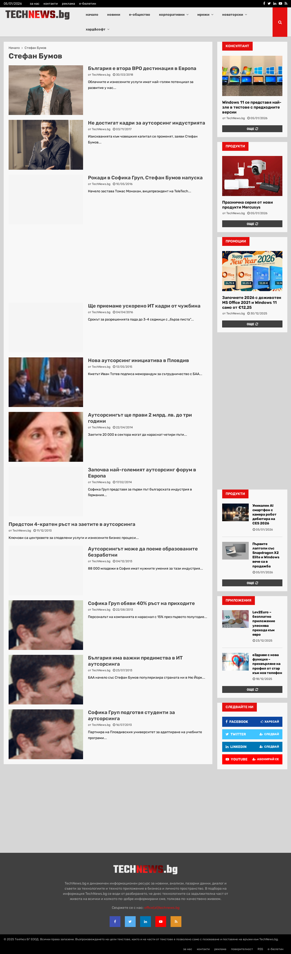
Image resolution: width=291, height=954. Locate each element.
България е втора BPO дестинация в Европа (142, 68)
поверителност (242, 949)
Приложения (238, 600)
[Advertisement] (108, 263)
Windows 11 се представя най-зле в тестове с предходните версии (251, 107)
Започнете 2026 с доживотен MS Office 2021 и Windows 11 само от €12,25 (251, 302)
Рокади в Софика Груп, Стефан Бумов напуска (145, 178)
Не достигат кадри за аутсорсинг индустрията (146, 123)
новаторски (232, 15)
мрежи (203, 15)
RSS (260, 949)
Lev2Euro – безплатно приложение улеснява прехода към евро (263, 623)
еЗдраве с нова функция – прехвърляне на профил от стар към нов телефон (267, 664)
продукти (235, 146)
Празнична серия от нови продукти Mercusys (247, 205)
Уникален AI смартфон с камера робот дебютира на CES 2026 (264, 515)
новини (113, 15)
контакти (51, 3)
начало (92, 15)
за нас (34, 3)
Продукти (235, 494)
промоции (236, 241)
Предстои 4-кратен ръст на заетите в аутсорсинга (72, 524)
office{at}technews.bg (161, 908)
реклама (68, 3)
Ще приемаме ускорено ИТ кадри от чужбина (144, 306)
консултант (237, 46)
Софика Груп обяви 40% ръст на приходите (141, 603)
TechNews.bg (101, 74)
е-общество (139, 15)
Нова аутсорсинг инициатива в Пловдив (138, 360)
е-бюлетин (87, 3)
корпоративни (172, 15)
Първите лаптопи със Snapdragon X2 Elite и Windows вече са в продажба (265, 555)
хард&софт (95, 29)
